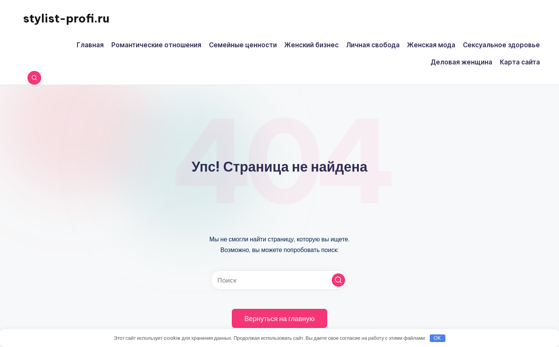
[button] (338, 280)
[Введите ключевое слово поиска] (279, 280)
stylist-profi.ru (66, 18)
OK (437, 338)
